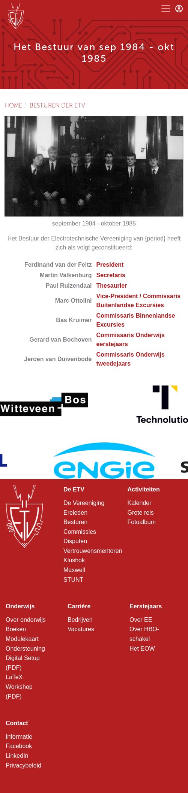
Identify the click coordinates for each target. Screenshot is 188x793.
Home (13, 105)
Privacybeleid (23, 765)
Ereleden (75, 512)
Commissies (79, 532)
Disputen (75, 541)
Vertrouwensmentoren (92, 551)
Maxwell (74, 570)
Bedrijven (80, 620)
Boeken (16, 629)
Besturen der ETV (57, 105)
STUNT (73, 579)
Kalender (140, 503)
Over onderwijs (26, 620)
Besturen (75, 522)
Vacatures (81, 629)
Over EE (140, 620)
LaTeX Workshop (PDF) (19, 686)
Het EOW (142, 648)
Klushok (74, 560)
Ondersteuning (25, 648)
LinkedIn (17, 756)
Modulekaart (22, 639)
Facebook (19, 746)
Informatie (19, 736)
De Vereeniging (83, 503)
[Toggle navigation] (165, 8)
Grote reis (141, 512)
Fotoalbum (142, 522)
